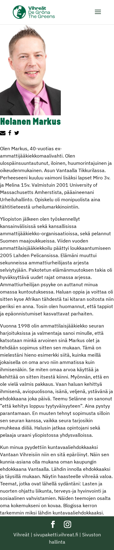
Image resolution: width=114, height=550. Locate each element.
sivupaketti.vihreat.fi (55, 534)
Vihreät (21, 534)
